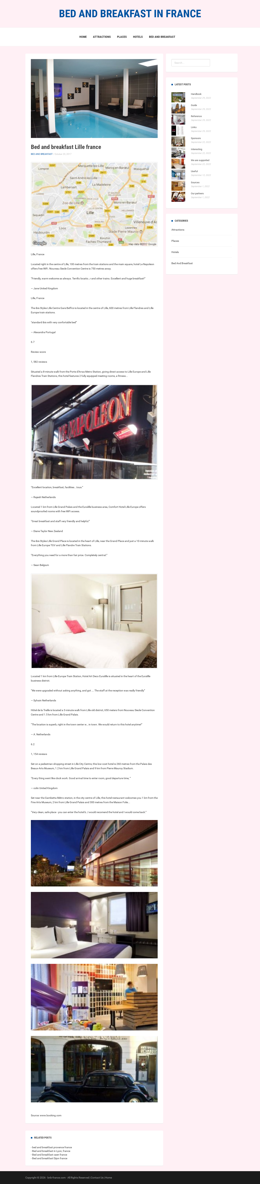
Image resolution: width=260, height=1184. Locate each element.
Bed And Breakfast (162, 37)
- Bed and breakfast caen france (49, 1154)
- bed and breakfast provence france (51, 1147)
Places (122, 37)
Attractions (102, 37)
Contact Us (97, 1177)
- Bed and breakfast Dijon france (49, 1158)
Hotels (138, 37)
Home (83, 37)
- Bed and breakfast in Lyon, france (50, 1151)
